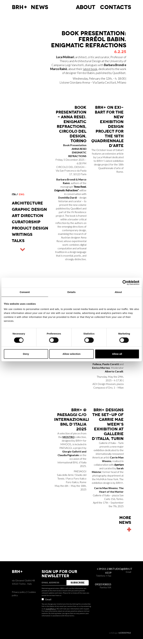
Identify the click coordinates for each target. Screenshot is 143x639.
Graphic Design (29, 209)
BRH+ (19, 7)
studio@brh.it (51, 609)
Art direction (27, 215)
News (39, 7)
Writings (22, 234)
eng (21, 194)
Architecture (27, 203)
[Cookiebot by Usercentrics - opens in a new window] (124, 282)
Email (46, 599)
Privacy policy (19, 592)
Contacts (115, 7)
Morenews (125, 520)
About (85, 7)
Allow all (117, 353)
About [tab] (118, 292)
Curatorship (26, 222)
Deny (26, 353)
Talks (18, 240)
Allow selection (71, 353)
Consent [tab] (25, 292)
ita (14, 194)
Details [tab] (71, 292)
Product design (30, 228)
